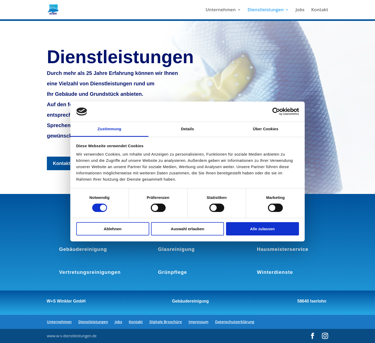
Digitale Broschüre (165, 321)
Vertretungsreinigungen (90, 272)
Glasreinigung (176, 249)
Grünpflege (172, 272)
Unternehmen (220, 10)
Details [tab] (187, 129)
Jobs (300, 10)
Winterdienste (275, 272)
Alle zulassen (262, 229)
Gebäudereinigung (83, 249)
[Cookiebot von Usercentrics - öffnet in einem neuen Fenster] (276, 111)
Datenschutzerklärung (234, 321)
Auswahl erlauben (187, 229)
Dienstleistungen (266, 10)
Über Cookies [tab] (265, 129)
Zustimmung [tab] (109, 129)
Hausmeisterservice (283, 249)
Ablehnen (112, 229)
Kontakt (319, 10)
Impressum (198, 321)
